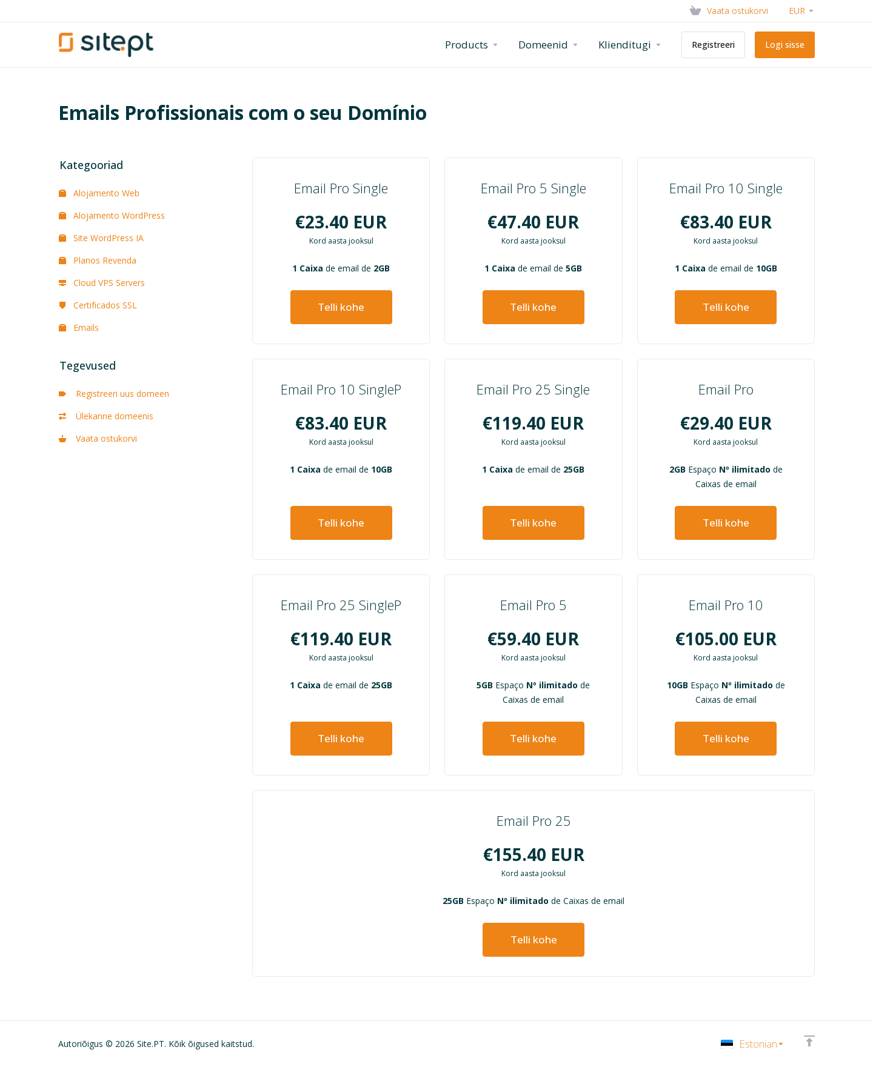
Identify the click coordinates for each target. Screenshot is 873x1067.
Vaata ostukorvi (98, 438)
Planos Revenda (97, 260)
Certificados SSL (98, 305)
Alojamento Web (99, 193)
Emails (79, 327)
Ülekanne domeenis (106, 416)
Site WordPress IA (101, 238)
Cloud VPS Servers (102, 282)
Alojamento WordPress (112, 215)
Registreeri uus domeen (114, 393)
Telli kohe (341, 307)
